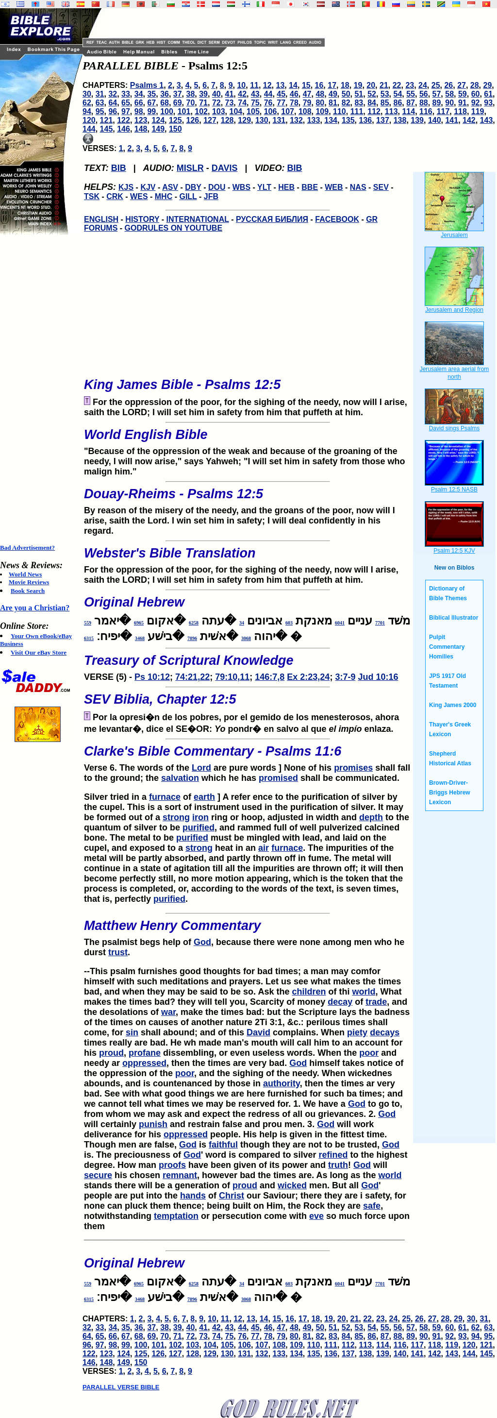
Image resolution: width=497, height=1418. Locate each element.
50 (346, 94)
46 (294, 94)
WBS (241, 187)
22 (397, 85)
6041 (340, 622)
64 (112, 103)
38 (190, 94)
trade (376, 1002)
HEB (286, 187)
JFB (211, 196)
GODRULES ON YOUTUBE (174, 228)
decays (384, 1032)
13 (280, 85)
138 (400, 120)
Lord (201, 768)
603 (289, 622)
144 (89, 129)
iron (200, 817)
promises (353, 768)
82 (346, 103)
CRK (114, 196)
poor (369, 1053)
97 (125, 111)
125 (175, 120)
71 (203, 103)
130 (261, 120)
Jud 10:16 (378, 677)
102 (201, 111)
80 (319, 103)
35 (151, 94)
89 (436, 103)
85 (385, 103)
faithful (223, 1144)
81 (333, 103)
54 (398, 94)
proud (111, 1053)
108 (305, 111)
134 (330, 120)
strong (176, 817)
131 (279, 120)
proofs (172, 1165)
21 (384, 85)
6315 (89, 638)
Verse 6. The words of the (247, 756)
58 (449, 94)
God (202, 942)
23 (409, 85)
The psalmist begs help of (139, 942)
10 (241, 85)
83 (358, 103)
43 (255, 94)
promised (278, 778)
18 (345, 85)
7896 (192, 638)
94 (87, 111)
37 (177, 94)
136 (365, 120)
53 (385, 94)
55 (410, 94)
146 (123, 129)
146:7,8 (269, 677)
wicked (292, 1185)
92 (475, 103)
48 (319, 94)
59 (462, 94)
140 (434, 120)
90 (449, 103)
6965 (139, 622)
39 (203, 94)
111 (357, 111)
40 (216, 94)
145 (106, 129)
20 (370, 85)
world (363, 991)
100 (166, 111)
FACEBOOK (337, 219)
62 (87, 103)
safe (372, 1206)
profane (145, 1053)
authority (281, 1083)
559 (87, 622)
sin (132, 1032)
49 (333, 94)
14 (293, 85)
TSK (91, 196)
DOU (217, 187)
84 (371, 103)
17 (332, 85)
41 (229, 94)
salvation (180, 778)
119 (477, 111)
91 (462, 103)
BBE (309, 187)
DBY (193, 187)
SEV (381, 187)
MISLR (190, 168)
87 (410, 103)
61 (488, 94)
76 (268, 103)
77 (281, 103)
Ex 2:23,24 (308, 677)
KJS (125, 187)
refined (333, 1155)
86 (398, 103)
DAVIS (225, 168)
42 (242, 94)
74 (242, 103)
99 (151, 111)
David (258, 1032)
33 (125, 94)
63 (100, 103)
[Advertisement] (39, 389)
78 (294, 103)
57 (436, 94)
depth (371, 817)
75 (255, 103)
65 (125, 103)
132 (296, 120)
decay (340, 1002)
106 (270, 111)
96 (112, 111)
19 (358, 85)
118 (460, 111)
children (309, 991)
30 (87, 94)
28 (474, 85)
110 (339, 111)
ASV (170, 187)
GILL (188, 196)
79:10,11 (232, 677)
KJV (147, 187)
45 (281, 94)
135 (348, 120)
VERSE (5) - (247, 665)
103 (218, 111)
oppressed (144, 1063)
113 (391, 111)
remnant (180, 1175)
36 (164, 94)
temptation (176, 1216)
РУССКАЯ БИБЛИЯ (272, 219)
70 (190, 103)
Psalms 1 (147, 85)
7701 (380, 622)
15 (306, 85)
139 (417, 120)
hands (193, 1195)
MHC (163, 196)
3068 (246, 638)
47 (307, 94)
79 (307, 103)
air (263, 848)
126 (192, 120)
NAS (358, 187)
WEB (334, 187)
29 (487, 85)
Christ (231, 1195)
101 (184, 111)
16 (319, 85)
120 (89, 120)
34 (138, 94)
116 (425, 111)
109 (322, 111)
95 (100, 111)
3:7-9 (345, 677)
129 (244, 120)
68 (164, 103)
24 (422, 85)
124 (158, 120)
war (168, 1012)
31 (100, 94)
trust (118, 952)
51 (358, 94)
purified (198, 827)
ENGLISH (101, 219)
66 (138, 103)
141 (451, 120)
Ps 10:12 (152, 677)
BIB (118, 168)
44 (268, 94)
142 (469, 120)
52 (371, 94)
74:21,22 (192, 677)
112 (374, 111)
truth (338, 1165)
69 (177, 103)
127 (209, 120)
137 (382, 120)
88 (423, 103)
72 (216, 103)
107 (287, 111)
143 (486, 120)
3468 (140, 638)
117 (443, 111)
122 (123, 120)
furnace (165, 797)
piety (357, 1032)
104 (236, 111)
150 (175, 129)
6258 (194, 622)
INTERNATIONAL (197, 219)
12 (267, 85)
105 (253, 111)
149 (158, 129)
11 (254, 85)
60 (475, 94)
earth (204, 797)
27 (461, 85)
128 (227, 120)
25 (435, 85)
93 (488, 103)
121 (106, 120)
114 (408, 111)
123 (141, 120)
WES (139, 196)
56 (423, 94)
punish (153, 1124)
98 (138, 111)
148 (141, 129)
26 (448, 85)
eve (316, 1216)
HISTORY (142, 219)
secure (98, 1175)
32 (112, 94)
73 (229, 103)
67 (151, 103)
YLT (264, 187)
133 (313, 120)
